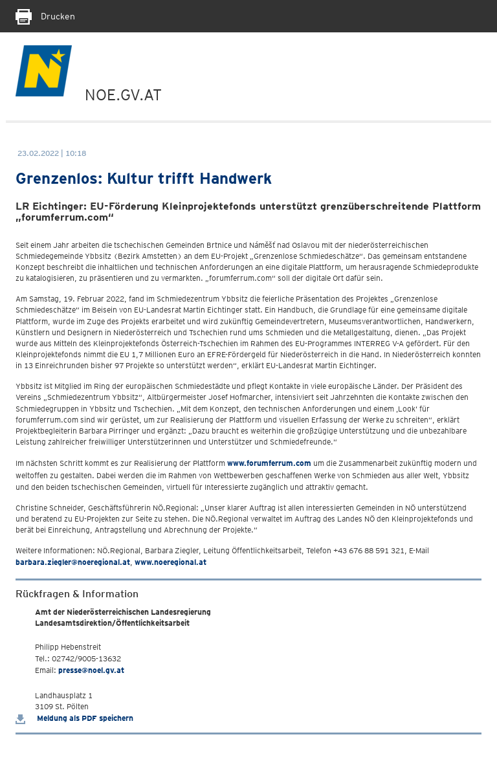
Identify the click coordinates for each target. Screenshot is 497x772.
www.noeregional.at (170, 562)
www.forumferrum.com (269, 463)
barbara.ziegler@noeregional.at (73, 562)
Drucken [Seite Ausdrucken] (45, 16)
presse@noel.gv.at (91, 670)
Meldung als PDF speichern (74, 718)
